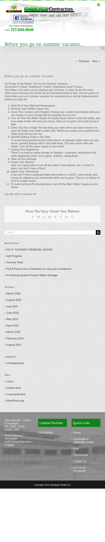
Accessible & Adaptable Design (83, 441)
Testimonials (80, 455)
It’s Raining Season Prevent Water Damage (32, 275)
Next (95, 61)
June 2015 (13, 312)
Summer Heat (15, 262)
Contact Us (79, 461)
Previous (84, 61)
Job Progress (14, 256)
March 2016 (14, 293)
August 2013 (14, 344)
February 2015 (15, 338)
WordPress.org (15, 400)
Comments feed (16, 394)
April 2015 (13, 325)
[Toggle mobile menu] (98, 4)
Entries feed (14, 387)
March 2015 (14, 331)
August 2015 (14, 299)
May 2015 (12, 319)
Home (76, 432)
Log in (10, 381)
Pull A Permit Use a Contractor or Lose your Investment (39, 268)
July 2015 (12, 306)
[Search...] (50, 232)
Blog (76, 448)
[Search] (98, 232)
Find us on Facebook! (79, 469)
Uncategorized (15, 363)
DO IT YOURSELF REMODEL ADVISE (29, 249)
